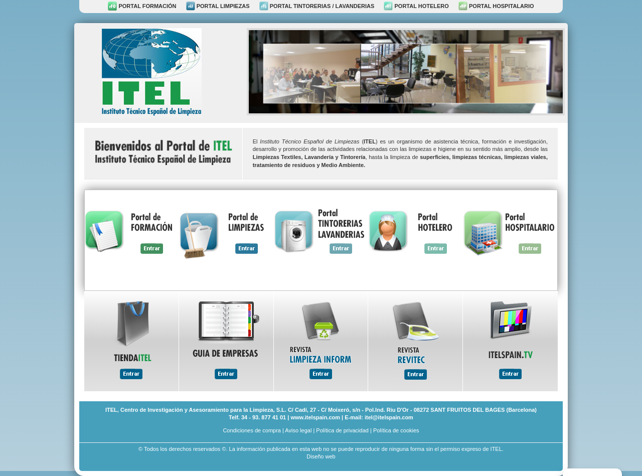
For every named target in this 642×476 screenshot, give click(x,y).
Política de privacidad (342, 430)
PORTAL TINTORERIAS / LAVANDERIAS (317, 6)
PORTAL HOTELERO (416, 6)
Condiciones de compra (252, 430)
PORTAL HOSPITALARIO (496, 6)
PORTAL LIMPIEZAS (218, 6)
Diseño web (320, 456)
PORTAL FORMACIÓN (142, 6)
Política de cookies (396, 430)
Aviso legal (298, 430)
